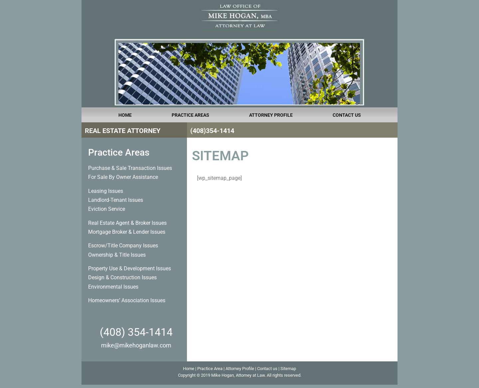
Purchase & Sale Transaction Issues (130, 168)
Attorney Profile (240, 368)
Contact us (267, 368)
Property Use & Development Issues (129, 268)
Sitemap (288, 368)
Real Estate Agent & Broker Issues (127, 223)
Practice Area (210, 368)
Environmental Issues (113, 287)
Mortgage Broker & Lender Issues (126, 232)
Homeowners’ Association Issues (126, 300)
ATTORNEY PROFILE (271, 115)
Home (188, 368)
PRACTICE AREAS (190, 115)
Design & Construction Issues (122, 277)
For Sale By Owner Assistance (123, 177)
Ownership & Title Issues (117, 255)
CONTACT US (347, 115)
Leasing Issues (105, 191)
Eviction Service (106, 209)
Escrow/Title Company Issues (123, 245)
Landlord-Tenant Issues (115, 200)
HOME (125, 115)
